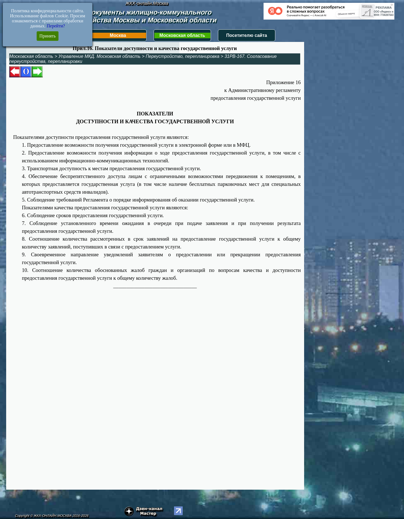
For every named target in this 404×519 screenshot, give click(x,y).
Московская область (182, 35)
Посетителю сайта (246, 35)
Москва (118, 35)
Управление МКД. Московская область (99, 56)
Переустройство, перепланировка (182, 56)
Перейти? (56, 25)
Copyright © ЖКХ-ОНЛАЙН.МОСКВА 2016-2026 (51, 516)
